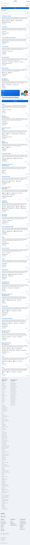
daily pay (3, 423)
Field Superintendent (6, 176)
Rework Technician (5, 248)
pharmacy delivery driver (5, 462)
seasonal (3, 394)
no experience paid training (5, 445)
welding (3, 467)
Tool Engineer (4, 200)
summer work (3, 383)
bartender (3, 505)
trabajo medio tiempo (5, 484)
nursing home (4, 425)
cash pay (3, 450)
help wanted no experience (5, 495)
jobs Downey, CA (13, 400)
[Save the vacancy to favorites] (28, 16)
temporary (3, 469)
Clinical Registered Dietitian (7, 318)
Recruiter (3, 115)
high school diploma (4, 464)
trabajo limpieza (4, 457)
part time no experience (5, 419)
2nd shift (3, 504)
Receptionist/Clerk (5, 57)
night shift (3, 400)
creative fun (3, 501)
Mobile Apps (21, 526)
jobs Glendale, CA (13, 389)
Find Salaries (21, 525)
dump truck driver (4, 395)
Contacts (2, 525)
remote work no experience (5, 454)
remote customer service (5, 420)
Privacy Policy (3, 539)
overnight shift (4, 482)
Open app (27, 1)
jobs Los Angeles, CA (13, 383)
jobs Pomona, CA (13, 395)
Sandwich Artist (5, 306)
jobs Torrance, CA (13, 384)
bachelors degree (4, 492)
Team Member (4, 26)
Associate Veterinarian (6, 127)
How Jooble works (3, 522)
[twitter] (6, 534)
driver (2, 402)
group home (3, 483)
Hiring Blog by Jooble (13, 525)
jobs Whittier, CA (13, 402)
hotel (2, 475)
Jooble (6, 543)
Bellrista (3, 104)
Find (15, 8)
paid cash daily (4, 442)
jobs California (13, 382)
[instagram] (4, 534)
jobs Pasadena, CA (13, 396)
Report (26, 24)
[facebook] (1, 534)
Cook (3, 367)
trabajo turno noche (4, 448)
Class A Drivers (5, 214)
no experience (4, 388)
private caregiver (4, 435)
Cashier (3, 258)
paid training (3, 458)
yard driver (3, 488)
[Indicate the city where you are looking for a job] (15, 6)
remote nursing (4, 411)
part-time (3, 384)
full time (3, 418)
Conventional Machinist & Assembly (9, 37)
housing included (4, 443)
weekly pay (3, 431)
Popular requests (5, 378)
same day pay (4, 406)
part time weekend (4, 439)
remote (3, 412)
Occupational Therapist (6, 153)
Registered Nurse (5, 68)
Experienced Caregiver (6, 330)
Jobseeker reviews (23, 523)
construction (3, 391)
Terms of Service (3, 537)
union (2, 461)
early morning (3, 507)
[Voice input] (28, 3)
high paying (3, 414)
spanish (3, 477)
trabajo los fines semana (5, 491)
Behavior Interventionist (6, 342)
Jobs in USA (2, 530)
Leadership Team (3, 523)
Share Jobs (12, 522)
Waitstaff (4, 141)
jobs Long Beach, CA (13, 385)
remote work (3, 506)
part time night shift (4, 407)
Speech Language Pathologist (7, 226)
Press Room (2, 526)
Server (3, 356)
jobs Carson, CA (13, 401)
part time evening (4, 436)
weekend (3, 401)
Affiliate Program (12, 523)
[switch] (27, 13)
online (2, 390)
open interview (4, 444)
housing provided (4, 408)
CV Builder (21, 527)
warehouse (3, 389)
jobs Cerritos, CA (13, 405)
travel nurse (3, 405)
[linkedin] (8, 534)
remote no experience (5, 496)
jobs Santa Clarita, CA (14, 394)
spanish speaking (4, 429)
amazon (3, 396)
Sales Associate (5, 269)
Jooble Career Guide (23, 522)
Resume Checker (22, 529)
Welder (3, 237)
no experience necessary (5, 485)
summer (3, 382)
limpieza (3, 463)
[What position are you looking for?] (15, 3)
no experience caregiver (5, 470)
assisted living (4, 424)
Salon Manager (5, 78)
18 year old (3, 468)
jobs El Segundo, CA (13, 388)
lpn (2, 413)
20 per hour (3, 449)
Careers (2, 527)
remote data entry (4, 417)
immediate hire (4, 385)
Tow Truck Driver (5, 46)
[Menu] (1, 1)
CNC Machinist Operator (6, 16)
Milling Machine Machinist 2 (7, 164)
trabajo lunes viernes (5, 476)
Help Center (2, 529)
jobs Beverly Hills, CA (13, 390)
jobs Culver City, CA (13, 391)
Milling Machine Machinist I (7, 294)
